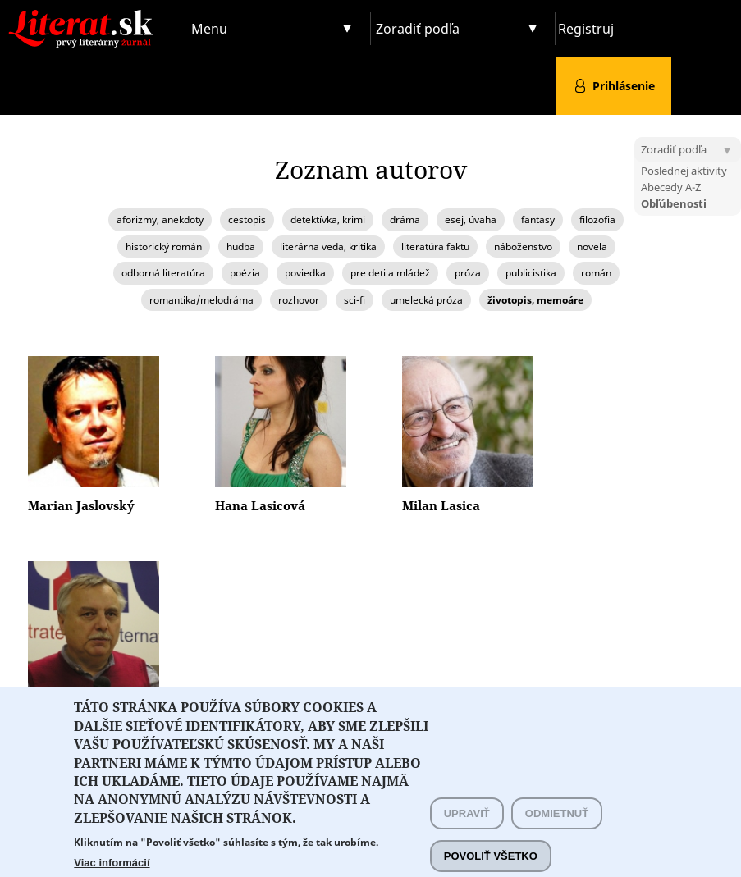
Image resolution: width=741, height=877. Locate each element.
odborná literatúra (163, 273)
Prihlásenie (623, 86)
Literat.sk (92, 16)
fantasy (538, 219)
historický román (164, 247)
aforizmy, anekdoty (160, 219)
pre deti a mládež (390, 273)
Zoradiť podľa (418, 29)
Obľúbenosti (674, 203)
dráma (405, 219)
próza (468, 273)
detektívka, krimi (327, 219)
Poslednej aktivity (684, 170)
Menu (209, 29)
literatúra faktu (435, 247)
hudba (240, 247)
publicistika (530, 273)
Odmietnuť (556, 832)
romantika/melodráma (201, 300)
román (596, 273)
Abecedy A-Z (671, 187)
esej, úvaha (470, 219)
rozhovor (298, 300)
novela (592, 247)
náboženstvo (523, 247)
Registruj (586, 29)
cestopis (247, 219)
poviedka (305, 273)
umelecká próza (426, 300)
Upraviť (467, 832)
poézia (245, 273)
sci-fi (354, 300)
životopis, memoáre (535, 300)
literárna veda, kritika (328, 247)
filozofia (597, 219)
